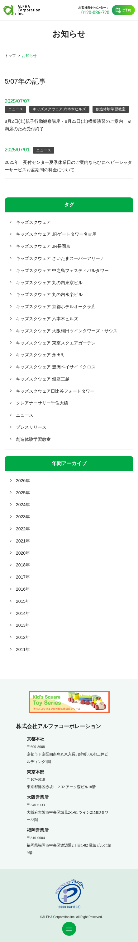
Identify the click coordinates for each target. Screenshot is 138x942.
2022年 (23, 528)
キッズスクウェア (33, 222)
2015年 (23, 601)
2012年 (23, 637)
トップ (10, 55)
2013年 (23, 625)
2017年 (23, 577)
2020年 (23, 553)
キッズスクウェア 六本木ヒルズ (59, 109)
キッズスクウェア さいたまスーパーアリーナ (60, 258)
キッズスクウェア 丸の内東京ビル (49, 282)
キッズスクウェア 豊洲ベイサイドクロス (56, 366)
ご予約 (123, 10)
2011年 (23, 649)
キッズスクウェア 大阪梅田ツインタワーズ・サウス (66, 330)
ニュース (15, 109)
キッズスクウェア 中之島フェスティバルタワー (62, 270)
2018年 (23, 564)
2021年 (23, 540)
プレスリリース (31, 427)
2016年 (23, 589)
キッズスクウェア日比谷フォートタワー (55, 391)
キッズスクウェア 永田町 (40, 354)
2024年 (23, 504)
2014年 (23, 613)
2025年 (23, 492)
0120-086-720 (95, 13)
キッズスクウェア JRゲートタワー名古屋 (56, 234)
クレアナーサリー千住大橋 (42, 402)
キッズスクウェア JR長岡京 (43, 246)
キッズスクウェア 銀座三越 (42, 378)
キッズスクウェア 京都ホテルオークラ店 (56, 306)
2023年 (23, 516)
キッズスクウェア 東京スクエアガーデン (56, 342)
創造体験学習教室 (111, 109)
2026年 (23, 480)
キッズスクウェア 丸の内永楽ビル (49, 294)
